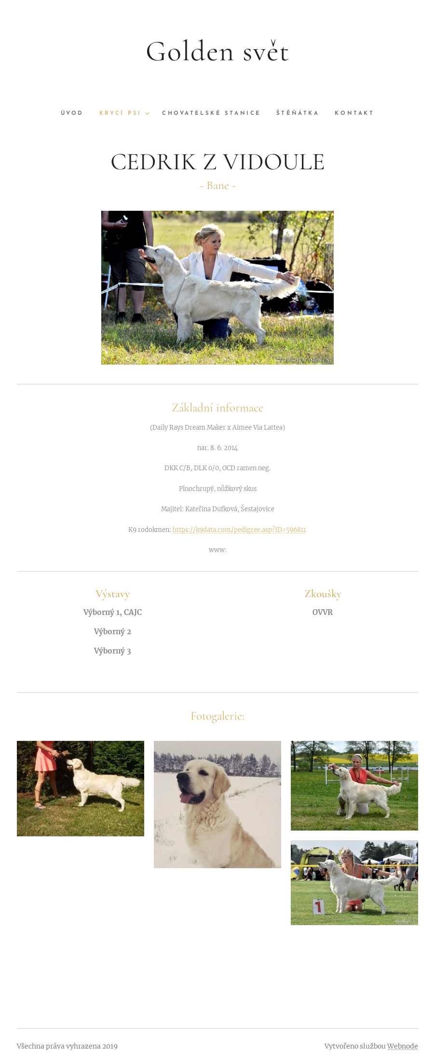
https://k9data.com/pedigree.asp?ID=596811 (239, 529)
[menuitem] (75, 114)
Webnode (402, 1046)
